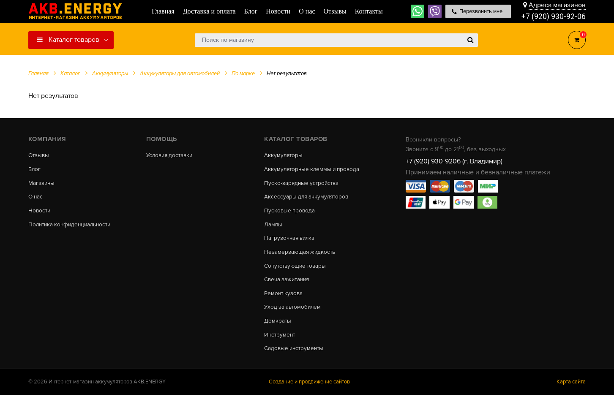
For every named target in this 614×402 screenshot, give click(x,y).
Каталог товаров (68, 39)
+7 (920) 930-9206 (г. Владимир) (454, 161)
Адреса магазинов (557, 5)
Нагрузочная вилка (290, 241)
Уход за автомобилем (293, 312)
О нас (36, 198)
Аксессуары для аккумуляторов (308, 198)
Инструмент (280, 341)
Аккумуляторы (284, 155)
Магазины (41, 184)
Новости (40, 212)
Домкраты (278, 326)
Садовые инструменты (295, 355)
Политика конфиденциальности (72, 226)
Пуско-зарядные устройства (302, 184)
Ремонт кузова (284, 298)
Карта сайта (571, 389)
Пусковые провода (290, 212)
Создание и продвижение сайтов (309, 389)
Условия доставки (171, 155)
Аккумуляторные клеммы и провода (314, 169)
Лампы (273, 226)
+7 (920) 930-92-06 (553, 16)
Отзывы (39, 155)
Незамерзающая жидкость (300, 255)
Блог (34, 169)
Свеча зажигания (288, 284)
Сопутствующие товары (297, 269)
